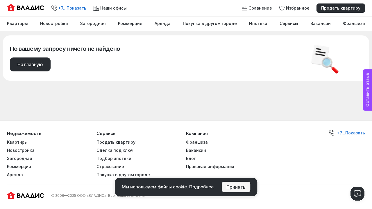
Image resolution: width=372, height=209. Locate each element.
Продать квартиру (340, 8)
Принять (235, 187)
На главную (30, 64)
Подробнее (201, 187)
